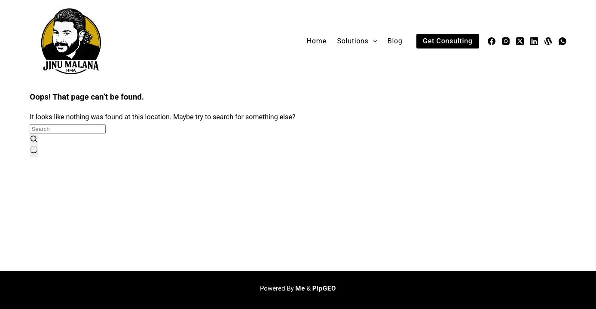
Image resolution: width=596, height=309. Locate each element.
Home (317, 41)
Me (300, 288)
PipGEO (324, 288)
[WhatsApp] (562, 41)
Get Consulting (448, 41)
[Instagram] (506, 41)
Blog (395, 41)
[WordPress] (548, 41)
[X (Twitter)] (520, 41)
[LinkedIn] (534, 41)
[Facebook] (491, 41)
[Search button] (34, 146)
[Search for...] (68, 128)
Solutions (358, 41)
